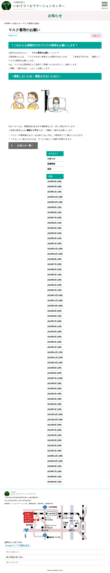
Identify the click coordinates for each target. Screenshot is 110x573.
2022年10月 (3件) (55, 363)
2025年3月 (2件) (54, 233)
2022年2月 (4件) (54, 404)
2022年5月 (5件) (54, 388)
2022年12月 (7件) (55, 352)
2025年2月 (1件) (54, 238)
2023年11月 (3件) (55, 301)
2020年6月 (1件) (54, 477)
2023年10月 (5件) (55, 306)
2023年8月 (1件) (54, 316)
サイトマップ (12, 562)
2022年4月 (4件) (54, 394)
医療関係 (51, 164)
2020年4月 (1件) (54, 482)
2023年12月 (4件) (55, 295)
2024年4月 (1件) (54, 275)
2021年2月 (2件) (54, 445)
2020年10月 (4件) (55, 461)
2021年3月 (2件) (54, 440)
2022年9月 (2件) (54, 368)
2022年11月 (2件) (55, 357)
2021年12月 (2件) (55, 414)
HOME (7, 23)
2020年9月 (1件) (54, 466)
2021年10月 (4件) (55, 420)
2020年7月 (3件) (54, 471)
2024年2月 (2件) (54, 285)
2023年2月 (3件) (54, 342)
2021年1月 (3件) (54, 451)
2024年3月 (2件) (54, 280)
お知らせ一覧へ (25, 145)
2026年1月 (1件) (54, 192)
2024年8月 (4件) (54, 259)
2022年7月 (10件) (55, 378)
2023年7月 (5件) (54, 321)
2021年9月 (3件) (54, 425)
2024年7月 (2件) (54, 264)
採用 (49, 169)
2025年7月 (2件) (54, 218)
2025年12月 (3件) (55, 197)
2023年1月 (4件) (54, 347)
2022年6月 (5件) (54, 383)
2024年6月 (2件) (54, 269)
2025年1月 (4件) (54, 244)
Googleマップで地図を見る (17, 545)
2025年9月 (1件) (54, 207)
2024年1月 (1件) (54, 290)
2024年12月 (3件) (55, 249)
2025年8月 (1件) (54, 212)
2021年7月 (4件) (54, 430)
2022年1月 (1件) (54, 409)
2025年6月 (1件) (54, 223)
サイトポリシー (13, 552)
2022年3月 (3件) (54, 399)
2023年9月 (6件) (54, 311)
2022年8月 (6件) (54, 373)
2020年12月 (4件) (55, 456)
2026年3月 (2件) (54, 187)
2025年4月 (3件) (54, 228)
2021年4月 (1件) (54, 435)
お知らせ (16, 23)
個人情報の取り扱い (15, 557)
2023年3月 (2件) (54, 337)
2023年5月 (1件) (54, 326)
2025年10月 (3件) (55, 202)
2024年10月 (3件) (55, 254)
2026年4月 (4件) (54, 181)
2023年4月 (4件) (54, 332)
